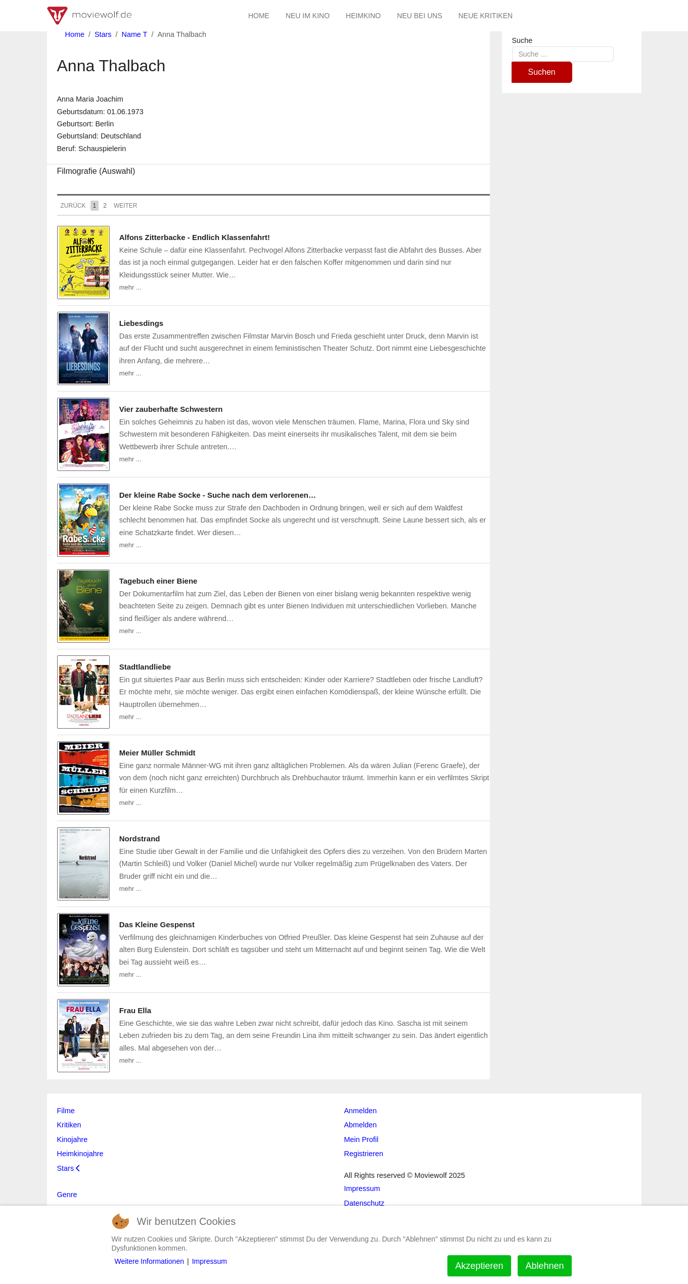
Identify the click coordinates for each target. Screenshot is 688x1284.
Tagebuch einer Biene (158, 581)
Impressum (209, 1261)
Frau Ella (135, 1010)
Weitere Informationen (149, 1261)
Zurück (73, 205)
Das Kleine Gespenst (157, 924)
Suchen (542, 72)
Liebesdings (141, 323)
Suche (522, 40)
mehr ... (130, 287)
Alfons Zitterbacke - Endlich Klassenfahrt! (194, 237)
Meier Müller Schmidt (157, 752)
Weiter (125, 205)
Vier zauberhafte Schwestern (171, 409)
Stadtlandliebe (145, 666)
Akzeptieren (479, 1266)
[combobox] (563, 53)
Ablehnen (544, 1266)
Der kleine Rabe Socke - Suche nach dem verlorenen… (217, 495)
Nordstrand (139, 838)
